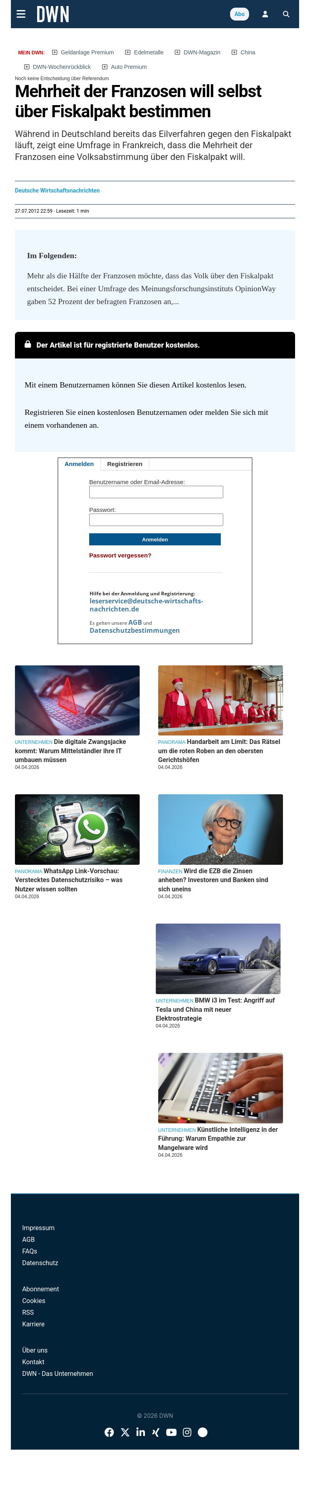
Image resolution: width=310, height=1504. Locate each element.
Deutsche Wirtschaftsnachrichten (57, 190)
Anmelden (79, 463)
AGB (135, 622)
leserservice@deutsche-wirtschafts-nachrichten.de (146, 605)
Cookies (33, 1301)
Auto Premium (129, 67)
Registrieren (125, 463)
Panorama (172, 742)
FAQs (29, 1251)
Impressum (38, 1228)
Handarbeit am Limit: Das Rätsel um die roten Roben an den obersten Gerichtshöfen (219, 751)
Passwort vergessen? (120, 555)
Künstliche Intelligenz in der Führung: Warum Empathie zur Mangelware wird (218, 1139)
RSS (28, 1312)
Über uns (35, 1350)
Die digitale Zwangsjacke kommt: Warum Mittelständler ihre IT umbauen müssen (70, 751)
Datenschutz (40, 1263)
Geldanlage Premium (87, 52)
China (248, 52)
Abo (240, 14)
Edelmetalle (148, 52)
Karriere (33, 1324)
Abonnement (40, 1289)
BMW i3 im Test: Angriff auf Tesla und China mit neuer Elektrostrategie (215, 1009)
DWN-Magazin (202, 52)
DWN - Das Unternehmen (57, 1374)
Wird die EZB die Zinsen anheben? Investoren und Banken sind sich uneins (213, 880)
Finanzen (170, 871)
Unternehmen (33, 742)
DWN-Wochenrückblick (62, 67)
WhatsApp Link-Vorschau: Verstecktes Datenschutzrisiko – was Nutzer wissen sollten (69, 880)
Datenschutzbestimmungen (135, 630)
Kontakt (33, 1362)
